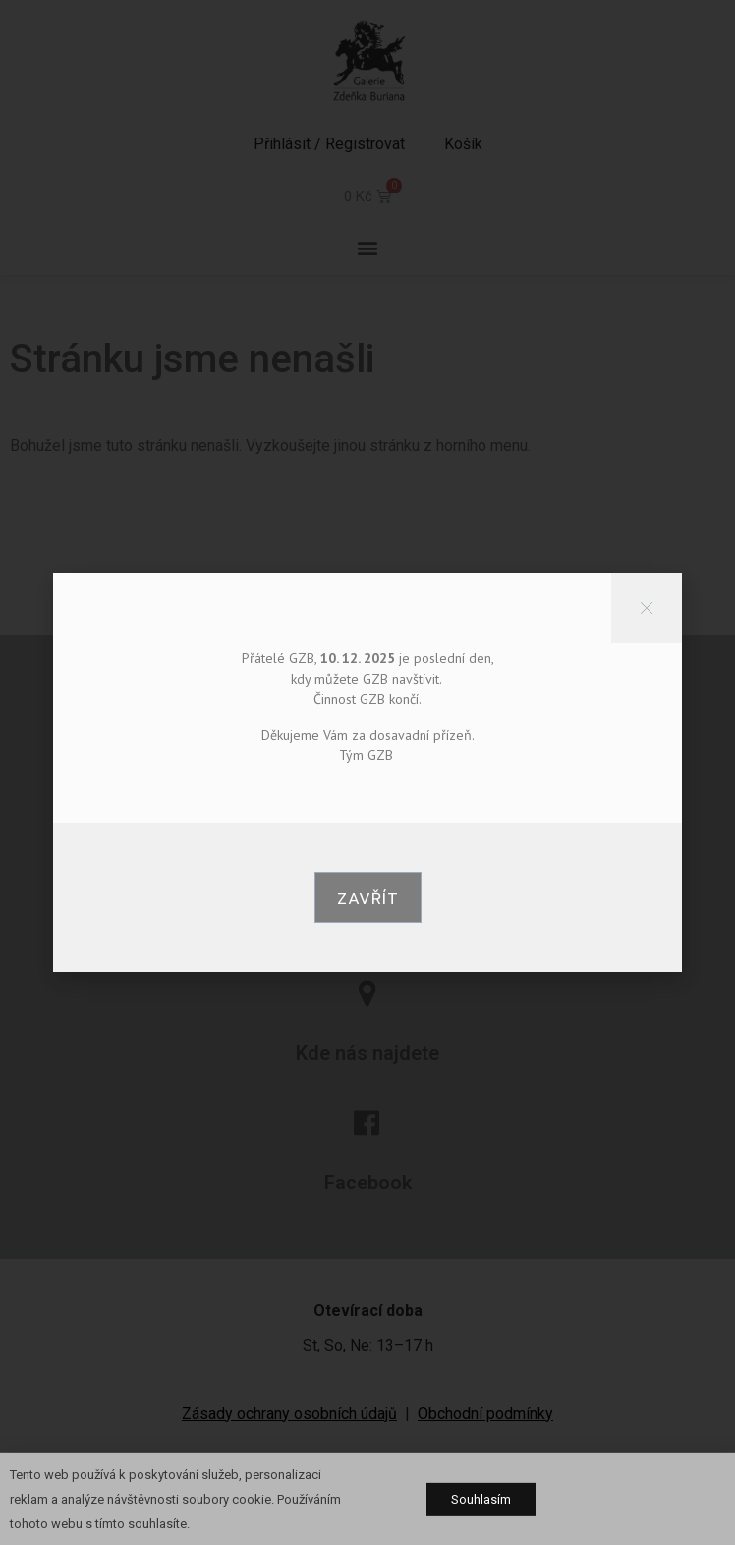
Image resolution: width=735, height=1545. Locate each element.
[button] (368, 897)
